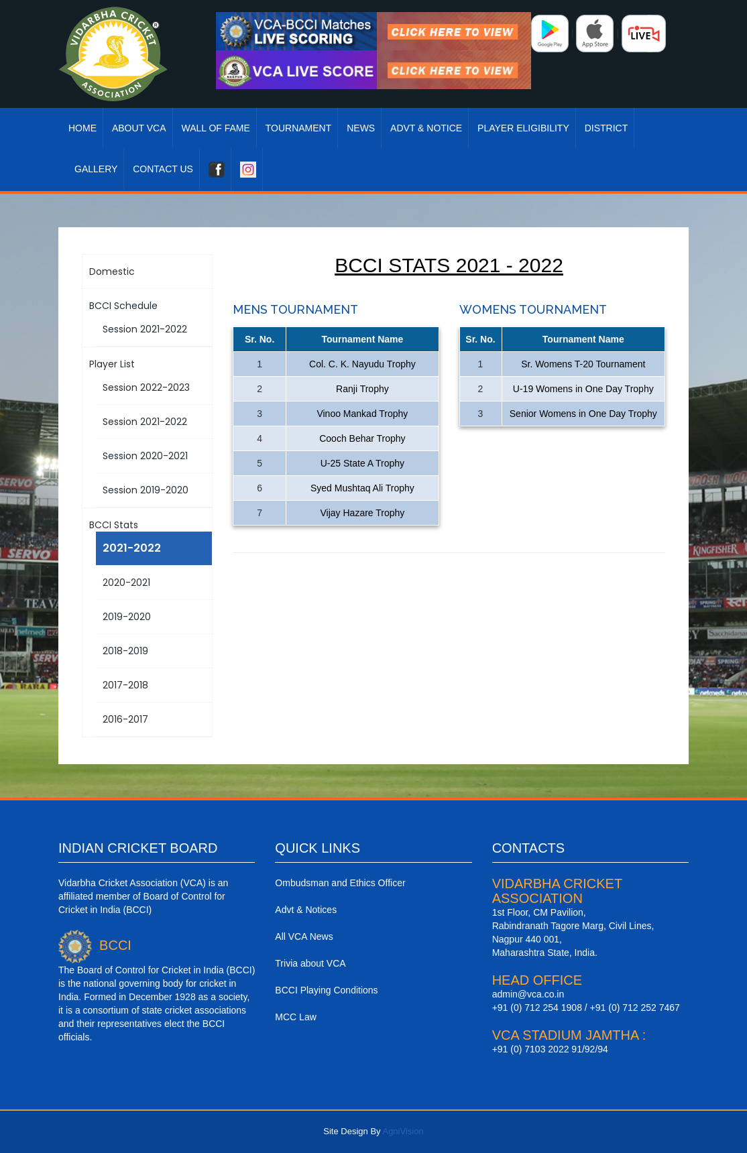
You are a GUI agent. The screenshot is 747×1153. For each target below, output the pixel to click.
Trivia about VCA (310, 963)
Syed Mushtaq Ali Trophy (362, 488)
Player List (112, 364)
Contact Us (163, 169)
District (606, 128)
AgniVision (402, 1131)
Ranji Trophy (362, 388)
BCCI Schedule (123, 305)
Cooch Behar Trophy (362, 438)
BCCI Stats (113, 525)
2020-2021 (126, 582)
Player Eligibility (523, 128)
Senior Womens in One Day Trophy (583, 413)
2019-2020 (127, 616)
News (361, 128)
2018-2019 (125, 651)
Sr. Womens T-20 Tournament (583, 364)
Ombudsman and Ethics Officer (340, 882)
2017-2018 (125, 685)
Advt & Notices (306, 909)
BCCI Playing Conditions (326, 990)
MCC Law (295, 1017)
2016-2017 (125, 719)
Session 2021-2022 (145, 329)
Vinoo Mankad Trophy (362, 413)
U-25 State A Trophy (362, 463)
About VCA (139, 128)
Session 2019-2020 (145, 490)
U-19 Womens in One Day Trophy (583, 388)
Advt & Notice (426, 128)
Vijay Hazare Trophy (363, 512)
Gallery (95, 169)
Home (82, 128)
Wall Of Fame (215, 128)
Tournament (299, 128)
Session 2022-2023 (146, 387)
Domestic (112, 271)
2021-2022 (132, 548)
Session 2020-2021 (145, 456)
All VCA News (304, 936)
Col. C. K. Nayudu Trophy (362, 364)
